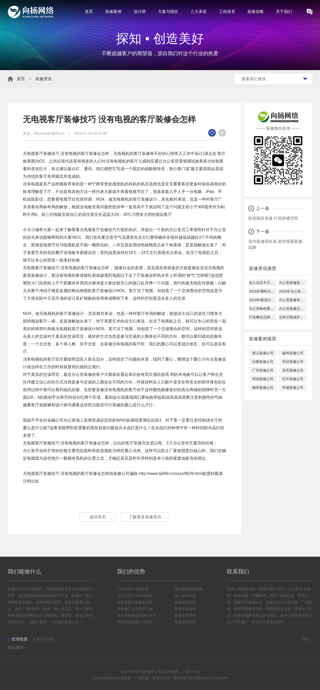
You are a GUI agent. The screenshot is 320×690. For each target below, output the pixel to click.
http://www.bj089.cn (49, 133)
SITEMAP (220, 678)
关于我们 (284, 11)
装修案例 (113, 11)
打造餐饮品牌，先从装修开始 (263, 317)
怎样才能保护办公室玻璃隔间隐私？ (293, 317)
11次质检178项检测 (132, 589)
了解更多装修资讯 (145, 517)
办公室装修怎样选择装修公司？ (293, 309)
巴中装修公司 (292, 379)
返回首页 (98, 517)
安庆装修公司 (292, 370)
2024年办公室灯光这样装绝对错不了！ (293, 291)
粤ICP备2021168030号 (191, 678)
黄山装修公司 (263, 353)
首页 (89, 11)
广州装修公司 (263, 370)
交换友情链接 (43, 639)
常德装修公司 (292, 388)
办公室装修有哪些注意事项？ (293, 300)
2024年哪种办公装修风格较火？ (263, 291)
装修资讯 (43, 79)
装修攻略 (255, 11)
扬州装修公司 (292, 353)
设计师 (140, 11)
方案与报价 (168, 11)
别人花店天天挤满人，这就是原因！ (263, 283)
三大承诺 (198, 11)
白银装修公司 (263, 362)
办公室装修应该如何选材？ (293, 283)
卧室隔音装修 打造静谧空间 (273, 218)
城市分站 (192, 671)
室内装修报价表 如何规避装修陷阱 (275, 244)
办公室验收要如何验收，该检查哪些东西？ (263, 309)
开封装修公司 (292, 362)
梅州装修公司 (263, 388)
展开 (306, 639)
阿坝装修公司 (263, 379)
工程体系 (227, 11)
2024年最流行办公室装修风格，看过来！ (263, 300)
